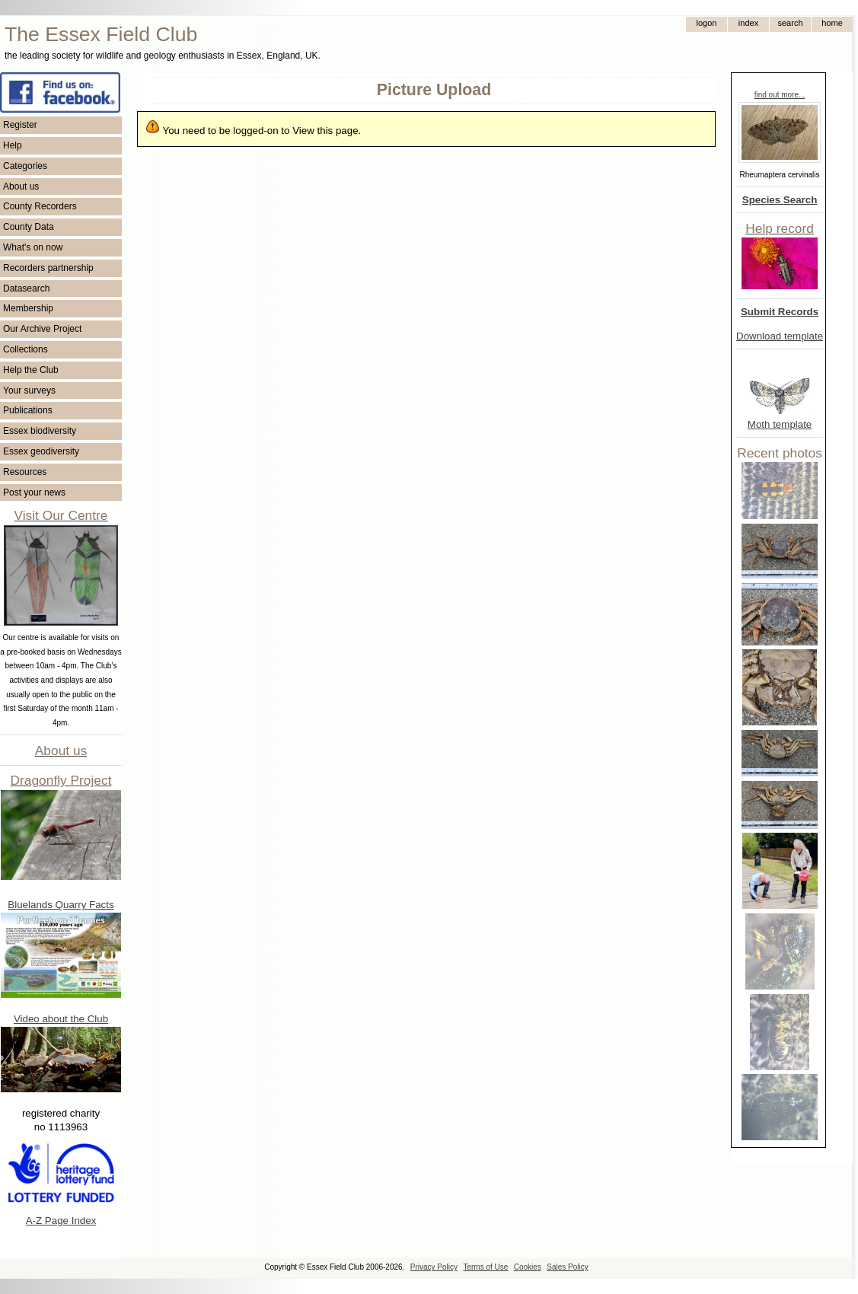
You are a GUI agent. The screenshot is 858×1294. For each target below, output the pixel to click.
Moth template (780, 424)
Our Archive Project (42, 329)
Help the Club (31, 370)
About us (21, 186)
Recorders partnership (48, 268)
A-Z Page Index (61, 1220)
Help (12, 145)
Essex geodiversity (41, 451)
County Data (28, 227)
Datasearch (26, 288)
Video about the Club (61, 1019)
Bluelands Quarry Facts (60, 904)
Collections (25, 349)
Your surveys (29, 390)
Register (20, 125)
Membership (28, 308)
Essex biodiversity (39, 430)
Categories (25, 166)
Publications (28, 410)
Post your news (34, 492)
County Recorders (40, 206)
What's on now (32, 247)
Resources (24, 472)
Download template (779, 336)
